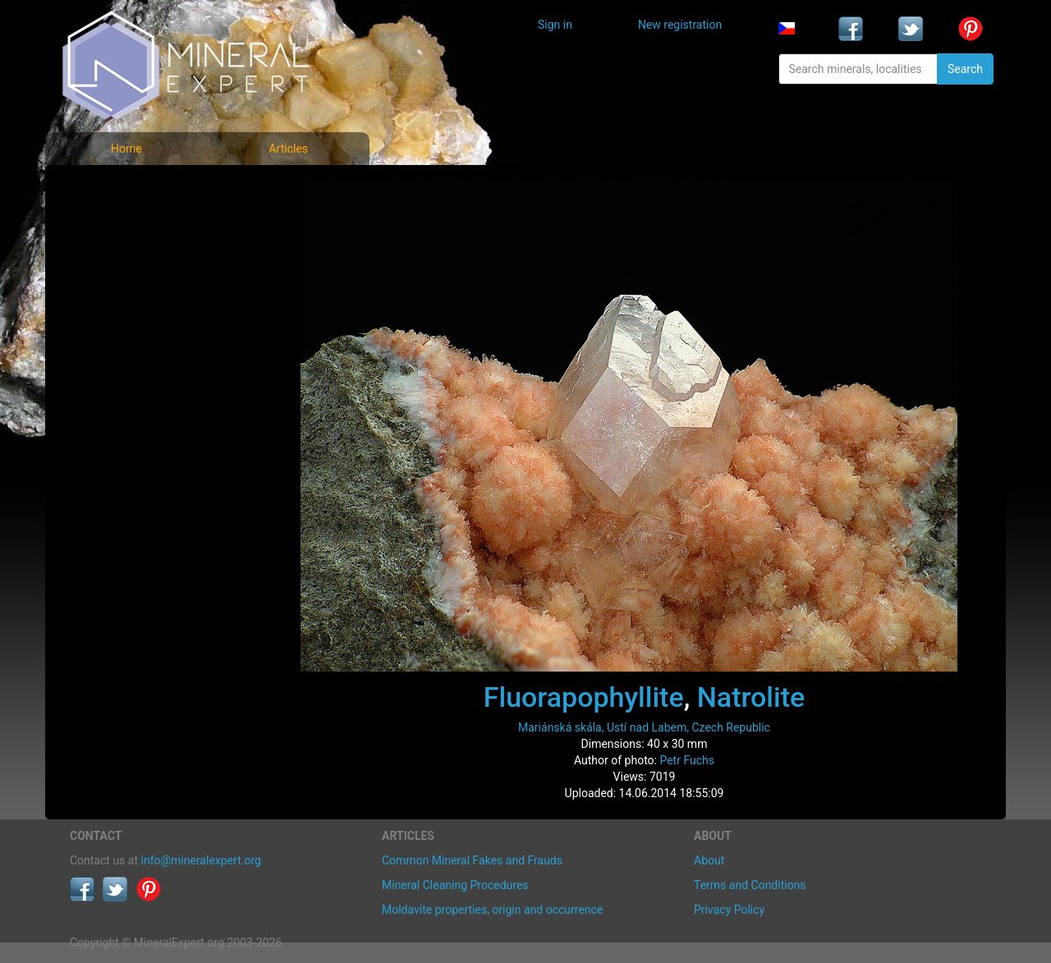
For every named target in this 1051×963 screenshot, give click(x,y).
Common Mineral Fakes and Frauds (472, 860)
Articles (288, 148)
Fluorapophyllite (584, 697)
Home (126, 148)
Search (965, 69)
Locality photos (121, 261)
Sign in (555, 24)
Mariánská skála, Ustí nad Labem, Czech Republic (644, 727)
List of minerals (122, 225)
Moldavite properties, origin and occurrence (492, 909)
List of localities (123, 297)
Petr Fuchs (686, 760)
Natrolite (751, 697)
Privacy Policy (729, 909)
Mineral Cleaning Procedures (455, 885)
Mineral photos (120, 189)
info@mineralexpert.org (201, 860)
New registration (680, 24)
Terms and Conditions (750, 885)
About (709, 860)
